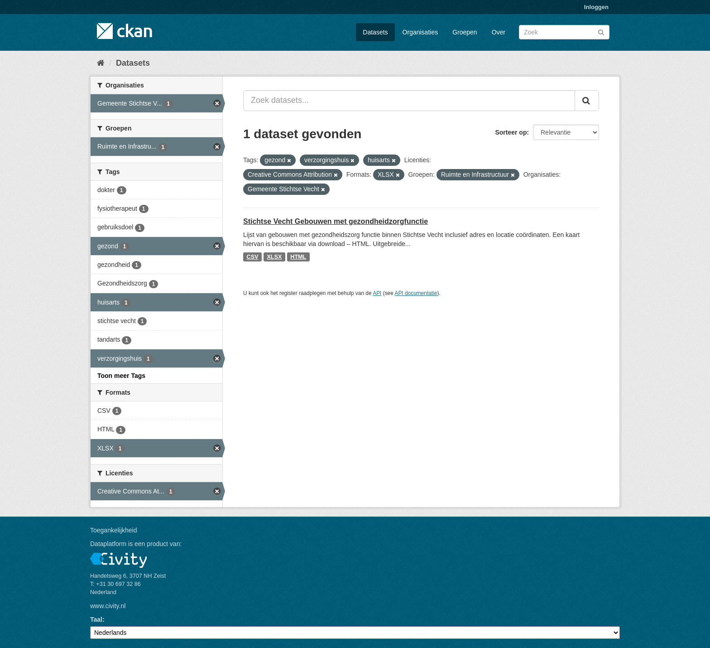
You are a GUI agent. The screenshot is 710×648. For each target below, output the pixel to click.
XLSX (274, 257)
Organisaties (420, 32)
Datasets (375, 32)
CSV (253, 257)
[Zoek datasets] (564, 32)
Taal (96, 619)
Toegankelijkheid (113, 530)
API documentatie (416, 293)
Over (498, 32)
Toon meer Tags (121, 375)
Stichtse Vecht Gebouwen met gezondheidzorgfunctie (335, 221)
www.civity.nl (107, 605)
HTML (298, 257)
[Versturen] (601, 31)
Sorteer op (511, 132)
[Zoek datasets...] (409, 100)
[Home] (101, 63)
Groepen (464, 32)
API (377, 293)
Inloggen (596, 7)
